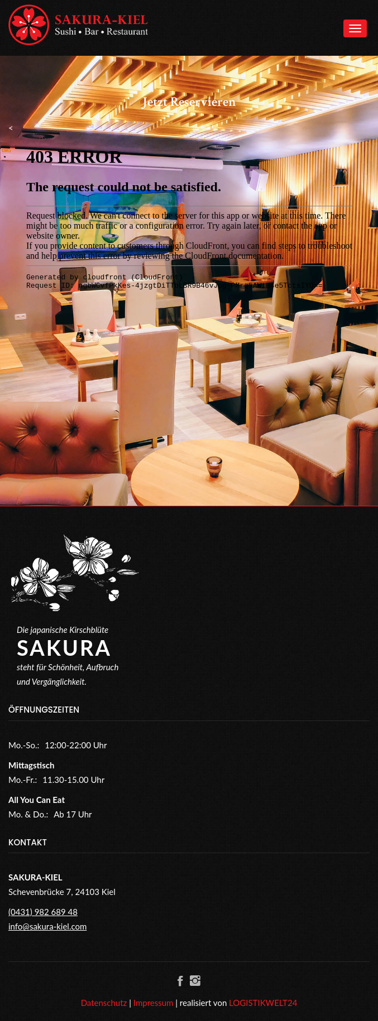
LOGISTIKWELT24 (263, 1003)
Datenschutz (104, 1003)
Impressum (153, 1003)
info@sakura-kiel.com (47, 926)
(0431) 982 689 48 (43, 912)
